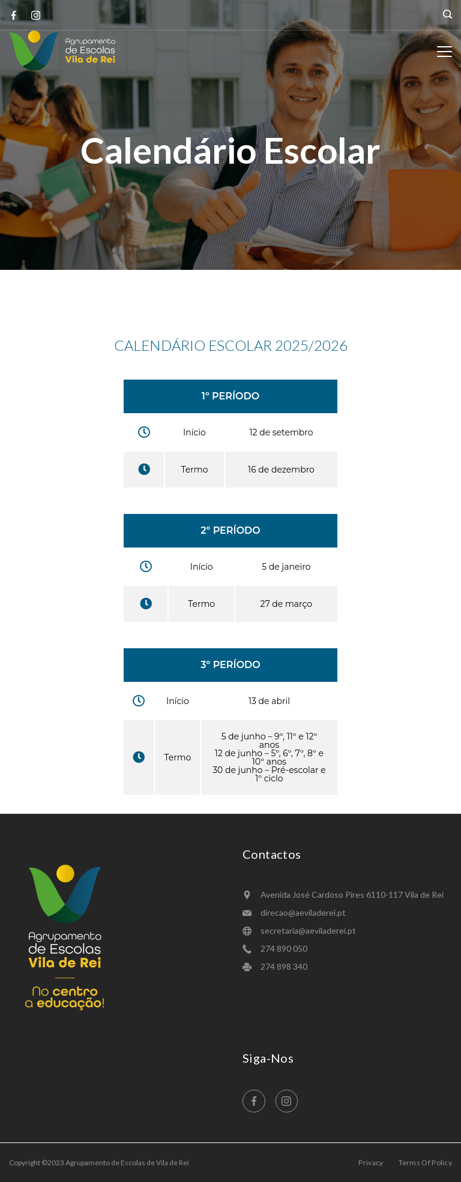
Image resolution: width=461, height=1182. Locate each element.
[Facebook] (13, 15)
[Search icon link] (444, 15)
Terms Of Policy (426, 1162)
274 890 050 (284, 948)
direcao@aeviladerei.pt (303, 912)
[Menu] (444, 52)
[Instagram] (35, 15)
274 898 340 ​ (285, 966)
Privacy (370, 1162)
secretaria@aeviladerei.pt (308, 930)
